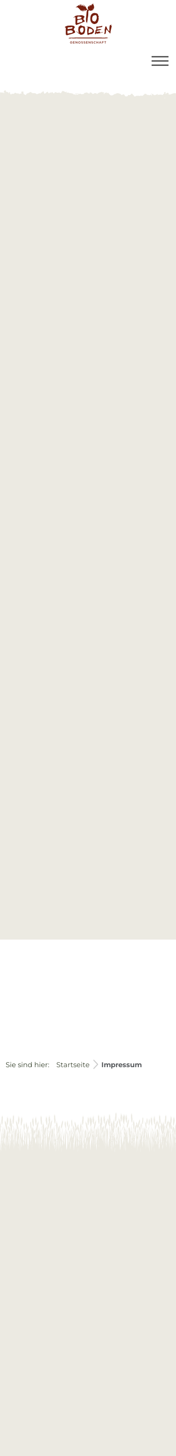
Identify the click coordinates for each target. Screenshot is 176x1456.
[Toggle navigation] (160, 61)
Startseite (73, 1065)
